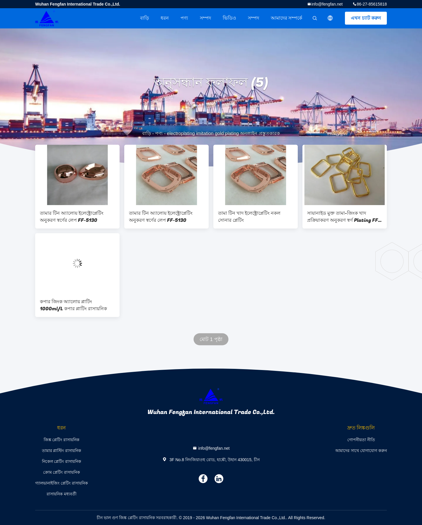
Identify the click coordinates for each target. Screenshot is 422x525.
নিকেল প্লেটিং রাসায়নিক (61, 461)
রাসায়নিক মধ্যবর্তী (61, 494)
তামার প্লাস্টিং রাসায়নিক (61, 450)
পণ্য (184, 18)
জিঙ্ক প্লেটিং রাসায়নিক (62, 439)
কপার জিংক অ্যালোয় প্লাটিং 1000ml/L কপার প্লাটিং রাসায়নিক (73, 305)
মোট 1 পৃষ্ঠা (211, 339)
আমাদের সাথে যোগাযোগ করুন (361, 450)
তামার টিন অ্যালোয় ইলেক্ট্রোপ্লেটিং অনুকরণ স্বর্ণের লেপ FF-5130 (71, 217)
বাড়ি (144, 18)
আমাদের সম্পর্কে (286, 18)
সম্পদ (205, 18)
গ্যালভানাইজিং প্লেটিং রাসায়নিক (61, 483)
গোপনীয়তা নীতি (361, 439)
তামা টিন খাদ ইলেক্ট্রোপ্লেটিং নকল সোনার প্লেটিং (249, 217)
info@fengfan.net (327, 4)
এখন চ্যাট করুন (366, 18)
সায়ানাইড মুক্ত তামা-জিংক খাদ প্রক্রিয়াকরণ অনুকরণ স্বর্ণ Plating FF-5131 (343, 217)
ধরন (165, 18)
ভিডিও (229, 18)
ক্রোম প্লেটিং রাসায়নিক (61, 472)
